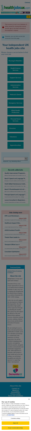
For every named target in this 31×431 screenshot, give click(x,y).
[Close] (29, 401)
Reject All (15, 425)
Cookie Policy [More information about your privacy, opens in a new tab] (11, 417)
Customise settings (15, 420)
